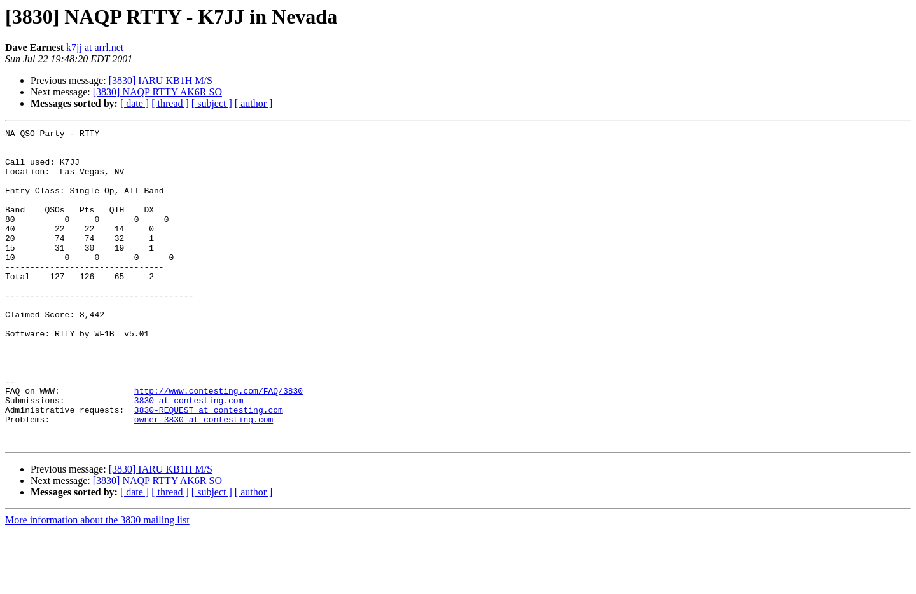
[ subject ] (211, 103)
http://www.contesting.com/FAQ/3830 (218, 444)
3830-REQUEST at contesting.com (208, 467)
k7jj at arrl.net (94, 47)
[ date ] (134, 103)
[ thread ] (170, 103)
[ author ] (254, 103)
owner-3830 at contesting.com (203, 478)
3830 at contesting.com (189, 455)
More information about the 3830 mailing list (97, 582)
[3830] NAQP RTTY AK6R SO (157, 91)
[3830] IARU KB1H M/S (160, 80)
